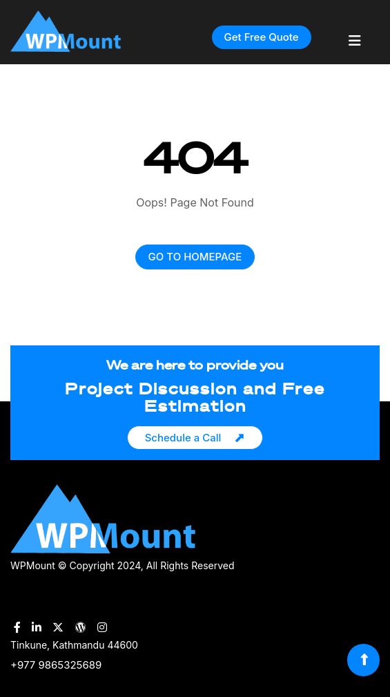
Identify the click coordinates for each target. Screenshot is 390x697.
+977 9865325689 (55, 664)
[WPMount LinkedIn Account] (36, 627)
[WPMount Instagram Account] (102, 627)
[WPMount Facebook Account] (17, 627)
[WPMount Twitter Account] (58, 627)
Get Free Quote (261, 37)
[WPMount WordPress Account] (81, 627)
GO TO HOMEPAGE (195, 256)
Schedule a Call (183, 437)
